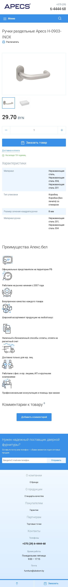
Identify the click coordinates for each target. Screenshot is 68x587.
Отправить (56, 460)
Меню (9, 18)
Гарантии (34, 510)
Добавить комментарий (34, 417)
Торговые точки (34, 524)
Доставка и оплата (11, 150)
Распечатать (10, 42)
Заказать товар (34, 142)
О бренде (34, 482)
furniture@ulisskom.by (34, 571)
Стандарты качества (34, 496)
